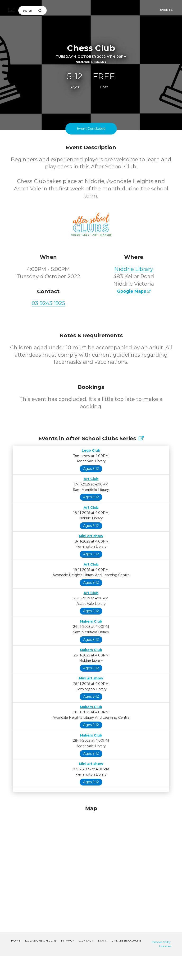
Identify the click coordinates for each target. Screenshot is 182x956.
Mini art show (91, 536)
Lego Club (91, 450)
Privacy (67, 940)
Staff (102, 940)
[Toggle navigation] (10, 10)
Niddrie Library (133, 269)
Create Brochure (126, 940)
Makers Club (91, 621)
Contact (86, 940)
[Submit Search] (42, 10)
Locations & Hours (40, 940)
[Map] (91, 863)
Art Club (91, 479)
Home (15, 940)
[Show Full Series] (141, 438)
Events (166, 10)
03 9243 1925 (48, 303)
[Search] (28, 10)
